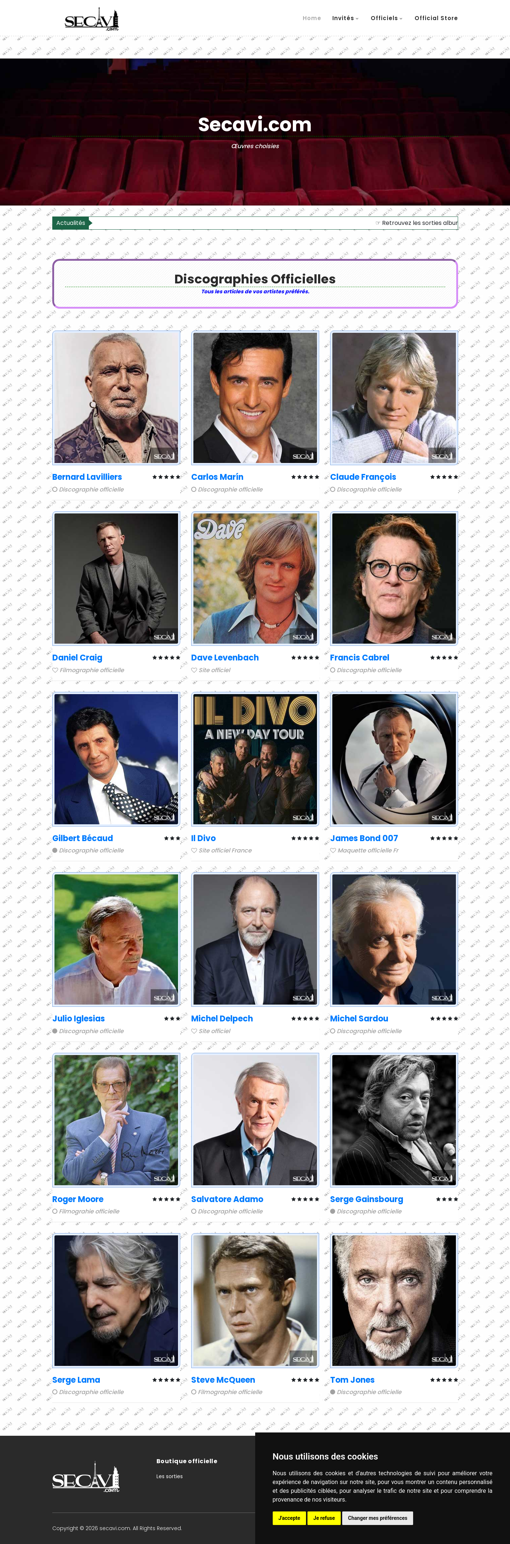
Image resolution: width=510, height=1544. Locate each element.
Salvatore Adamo (227, 1199)
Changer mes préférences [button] (377, 1518)
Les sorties (169, 1476)
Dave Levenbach (225, 657)
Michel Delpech (222, 1018)
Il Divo (203, 838)
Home (312, 18)
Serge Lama (76, 1380)
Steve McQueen (223, 1380)
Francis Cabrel (359, 657)
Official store (436, 18)
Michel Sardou (359, 1018)
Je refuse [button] (324, 1518)
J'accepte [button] (290, 1518)
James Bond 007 (364, 838)
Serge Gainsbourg (366, 1199)
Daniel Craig (77, 657)
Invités (343, 18)
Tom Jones (352, 1380)
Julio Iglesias (78, 1018)
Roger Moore (77, 1199)
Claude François (363, 477)
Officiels (384, 18)
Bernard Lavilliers (87, 477)
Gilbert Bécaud (82, 838)
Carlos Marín (217, 477)
